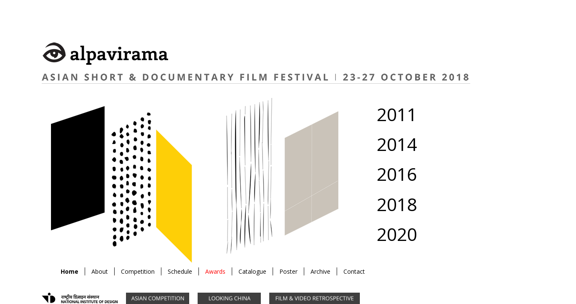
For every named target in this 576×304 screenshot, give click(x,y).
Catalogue (252, 271)
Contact (354, 271)
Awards (215, 271)
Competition (138, 271)
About (99, 271)
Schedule (180, 271)
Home (69, 271)
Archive (320, 271)
